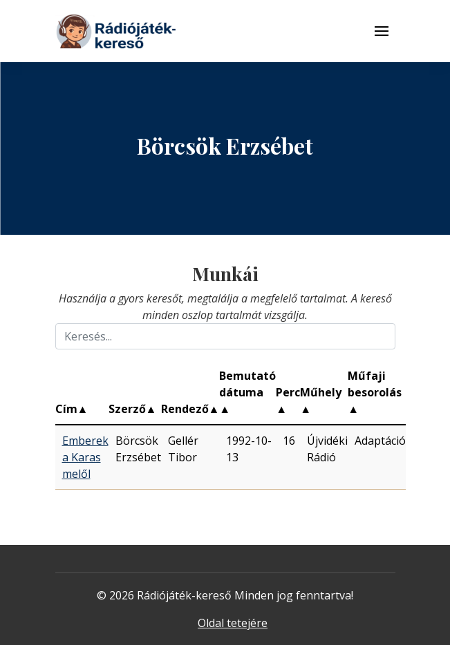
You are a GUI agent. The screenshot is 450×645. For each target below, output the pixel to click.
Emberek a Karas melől (85, 457)
